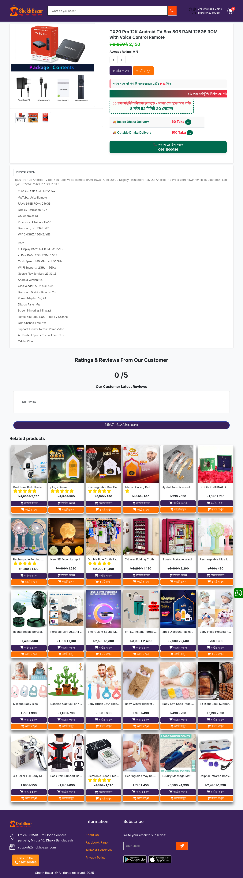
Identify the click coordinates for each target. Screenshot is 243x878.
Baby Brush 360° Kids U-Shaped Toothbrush (104, 704)
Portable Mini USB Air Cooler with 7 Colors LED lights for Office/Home (66, 631)
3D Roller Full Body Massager (29, 776)
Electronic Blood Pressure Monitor (104, 776)
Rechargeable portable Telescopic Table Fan (29, 631)
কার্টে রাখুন (29, 509)
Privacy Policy (95, 857)
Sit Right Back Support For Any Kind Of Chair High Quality (216, 704)
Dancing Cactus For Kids (66, 704)
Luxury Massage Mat (176, 776)
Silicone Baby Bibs (25, 704)
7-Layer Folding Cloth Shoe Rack (141, 559)
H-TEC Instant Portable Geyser (141, 631)
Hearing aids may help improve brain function (141, 776)
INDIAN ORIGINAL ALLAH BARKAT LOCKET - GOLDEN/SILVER (216, 487)
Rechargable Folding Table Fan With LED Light (29, 559)
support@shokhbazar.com (37, 847)
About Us (92, 834)
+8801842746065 (209, 13)
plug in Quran (59, 487)
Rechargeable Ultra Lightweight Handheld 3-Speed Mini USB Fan (216, 559)
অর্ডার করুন (121, 71)
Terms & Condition (98, 850)
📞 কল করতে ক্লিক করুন (168, 147)
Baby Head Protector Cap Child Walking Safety (216, 631)
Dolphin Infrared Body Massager (216, 776)
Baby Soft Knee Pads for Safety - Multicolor (178, 704)
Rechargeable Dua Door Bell (104, 487)
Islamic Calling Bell (137, 487)
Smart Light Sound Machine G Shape (104, 631)
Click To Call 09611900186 (26, 860)
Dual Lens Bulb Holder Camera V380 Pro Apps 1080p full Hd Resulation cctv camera (29, 487)
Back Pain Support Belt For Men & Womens (66, 776)
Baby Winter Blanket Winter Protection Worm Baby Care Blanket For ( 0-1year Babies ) (141, 704)
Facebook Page (96, 842)
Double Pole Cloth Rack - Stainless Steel (104, 559)
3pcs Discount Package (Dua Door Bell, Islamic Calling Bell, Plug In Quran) (178, 631)
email (143, 835)
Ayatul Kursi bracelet (176, 487)
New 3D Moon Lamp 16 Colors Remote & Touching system (66, 559)
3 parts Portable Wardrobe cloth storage (178, 559)
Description (25, 172)
